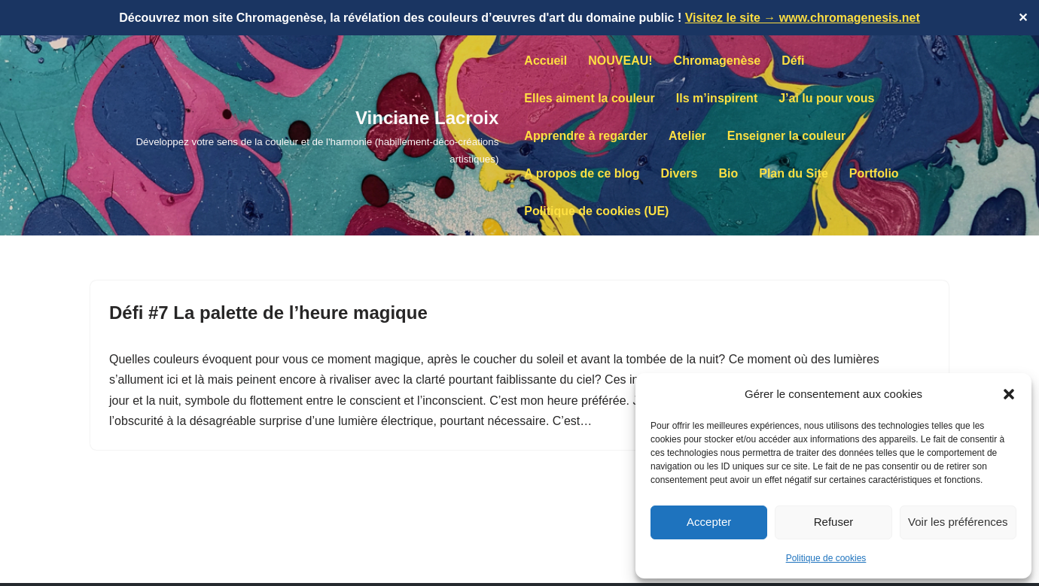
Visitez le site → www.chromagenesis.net (802, 17)
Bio (728, 173)
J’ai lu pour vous (826, 98)
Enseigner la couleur (786, 135)
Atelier (687, 135)
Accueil (545, 60)
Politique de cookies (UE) (596, 211)
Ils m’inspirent (716, 98)
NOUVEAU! (620, 60)
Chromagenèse (717, 60)
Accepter (709, 521)
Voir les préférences (958, 521)
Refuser (834, 521)
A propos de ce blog (581, 173)
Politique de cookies (826, 558)
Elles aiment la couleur (589, 98)
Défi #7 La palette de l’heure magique (268, 312)
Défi (793, 60)
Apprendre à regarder (585, 135)
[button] (1008, 394)
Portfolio (874, 173)
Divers (679, 173)
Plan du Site (793, 173)
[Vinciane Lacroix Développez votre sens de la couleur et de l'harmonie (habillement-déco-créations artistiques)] (294, 135)
